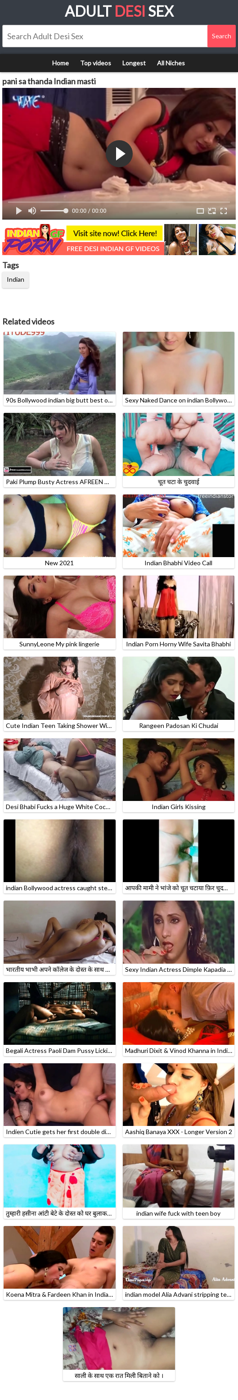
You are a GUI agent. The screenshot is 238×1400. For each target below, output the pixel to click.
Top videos (95, 63)
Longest (134, 63)
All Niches (171, 63)
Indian (15, 279)
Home (60, 63)
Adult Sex (119, 11)
